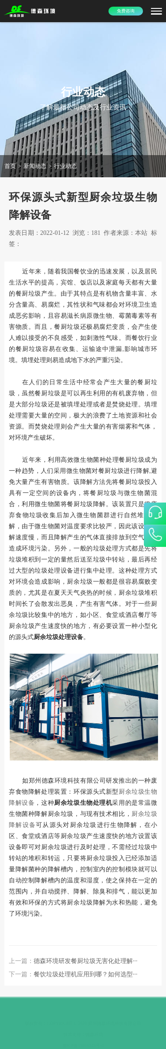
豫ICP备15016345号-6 (83, 1040)
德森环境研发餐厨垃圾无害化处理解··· (86, 961)
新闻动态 (34, 166)
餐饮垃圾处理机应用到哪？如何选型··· (86, 974)
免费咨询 (126, 10)
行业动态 (65, 166)
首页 (10, 166)
